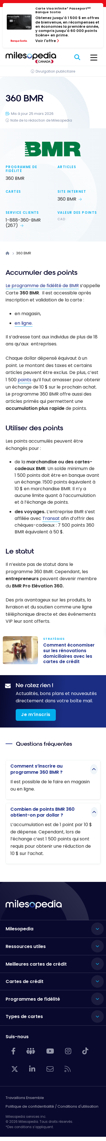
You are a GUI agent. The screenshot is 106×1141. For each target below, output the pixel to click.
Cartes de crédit (24, 981)
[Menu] (94, 57)
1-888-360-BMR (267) (23, 223)
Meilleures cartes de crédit (36, 964)
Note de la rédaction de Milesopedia (41, 120)
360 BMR (66, 199)
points (24, 380)
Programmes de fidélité (33, 999)
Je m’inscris (35, 714)
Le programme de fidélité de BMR (42, 285)
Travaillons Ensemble (25, 1097)
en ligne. (24, 323)
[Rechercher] (77, 57)
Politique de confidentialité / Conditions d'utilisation (52, 1106)
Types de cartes (24, 1016)
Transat (51, 518)
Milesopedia (19, 929)
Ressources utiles (26, 946)
